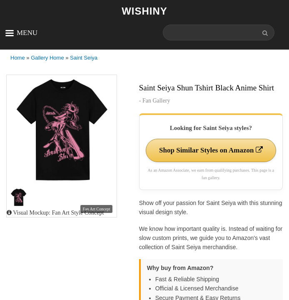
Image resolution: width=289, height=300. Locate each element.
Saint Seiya (83, 58)
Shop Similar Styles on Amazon (211, 150)
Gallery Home (47, 58)
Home (17, 58)
